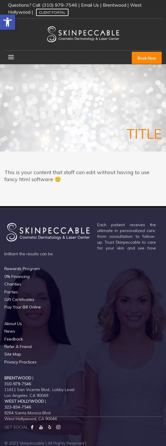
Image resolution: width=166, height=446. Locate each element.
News (9, 331)
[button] (7, 22)
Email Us (90, 5)
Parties (11, 292)
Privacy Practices (20, 362)
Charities (12, 284)
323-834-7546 (17, 407)
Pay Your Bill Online (22, 307)
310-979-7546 (17, 383)
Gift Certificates (19, 299)
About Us (13, 323)
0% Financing (17, 276)
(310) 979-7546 (59, 5)
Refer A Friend (18, 346)
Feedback (13, 339)
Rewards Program (22, 268)
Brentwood (114, 5)
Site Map (12, 354)
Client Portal (52, 12)
